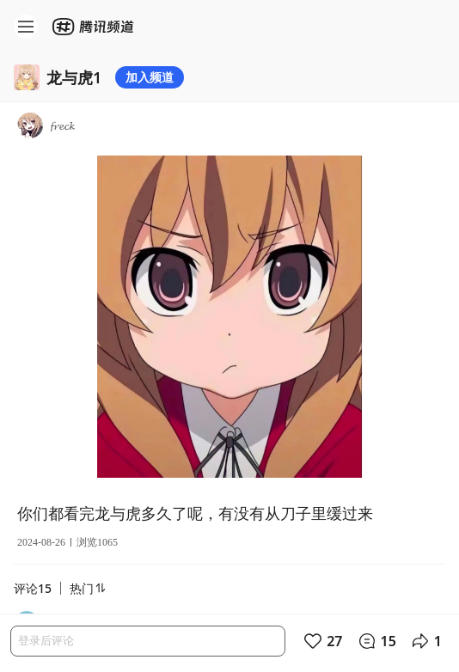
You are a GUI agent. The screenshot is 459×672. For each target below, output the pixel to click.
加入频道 (149, 77)
